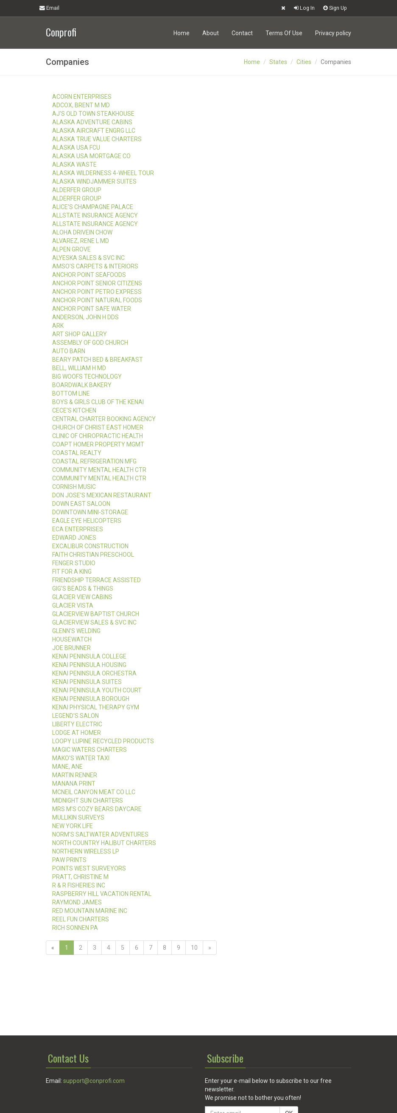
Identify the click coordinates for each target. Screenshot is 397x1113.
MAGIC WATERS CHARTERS (89, 749)
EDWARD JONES (74, 537)
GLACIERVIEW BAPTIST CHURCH (95, 614)
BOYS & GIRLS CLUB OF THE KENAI (98, 402)
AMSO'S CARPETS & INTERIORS (95, 266)
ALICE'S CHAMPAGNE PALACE (92, 207)
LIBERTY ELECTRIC (77, 724)
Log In (304, 8)
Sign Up (335, 8)
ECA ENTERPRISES (77, 529)
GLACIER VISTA (72, 605)
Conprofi (61, 31)
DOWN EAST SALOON (81, 503)
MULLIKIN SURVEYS (78, 817)
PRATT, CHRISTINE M (80, 876)
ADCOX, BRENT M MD (81, 105)
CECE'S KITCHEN (74, 410)
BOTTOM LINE (71, 393)
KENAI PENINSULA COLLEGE (89, 656)
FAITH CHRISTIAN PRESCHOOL (93, 554)
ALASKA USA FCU (76, 147)
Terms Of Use (284, 33)
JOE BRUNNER (71, 647)
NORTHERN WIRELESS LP (85, 851)
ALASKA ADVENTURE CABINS (92, 122)
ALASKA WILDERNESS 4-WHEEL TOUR (103, 173)
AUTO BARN (68, 351)
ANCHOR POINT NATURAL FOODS (97, 300)
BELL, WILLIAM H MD (79, 368)
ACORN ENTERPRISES (82, 96)
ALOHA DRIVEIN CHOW (82, 232)
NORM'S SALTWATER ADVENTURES (100, 834)
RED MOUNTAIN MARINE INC (89, 910)
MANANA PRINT (73, 783)
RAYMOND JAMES (77, 902)
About (210, 33)
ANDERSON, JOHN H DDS (85, 317)
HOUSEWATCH (72, 639)
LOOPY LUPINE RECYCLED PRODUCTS (103, 741)
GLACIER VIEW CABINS (82, 597)
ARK (58, 325)
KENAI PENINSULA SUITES (87, 681)
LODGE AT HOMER (76, 732)
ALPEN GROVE (71, 249)
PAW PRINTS (69, 859)
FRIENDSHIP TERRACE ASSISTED (96, 580)
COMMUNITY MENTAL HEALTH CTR (99, 469)
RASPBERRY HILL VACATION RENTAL (101, 893)
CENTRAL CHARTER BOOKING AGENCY (104, 419)
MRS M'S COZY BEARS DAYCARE (97, 809)
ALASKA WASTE (74, 164)
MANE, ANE (67, 766)
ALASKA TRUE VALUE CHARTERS (97, 139)
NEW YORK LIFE (72, 826)
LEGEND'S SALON (75, 715)
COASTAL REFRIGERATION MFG (94, 461)
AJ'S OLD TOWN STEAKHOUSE (93, 113)
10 (194, 947)
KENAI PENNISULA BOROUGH (90, 698)
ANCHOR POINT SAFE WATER (91, 308)
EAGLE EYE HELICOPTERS (86, 520)
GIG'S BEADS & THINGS (82, 588)
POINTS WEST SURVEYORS (89, 868)
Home (181, 33)
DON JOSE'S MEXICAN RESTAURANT (101, 495)
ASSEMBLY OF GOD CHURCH (90, 342)
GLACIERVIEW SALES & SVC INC (94, 622)
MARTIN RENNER (74, 775)
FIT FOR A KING (72, 571)
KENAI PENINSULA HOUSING (89, 664)
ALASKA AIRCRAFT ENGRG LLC (93, 130)
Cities (303, 62)
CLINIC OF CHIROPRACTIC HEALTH (97, 435)
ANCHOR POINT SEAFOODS (89, 274)
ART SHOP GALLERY (79, 334)
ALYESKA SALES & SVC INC (88, 257)
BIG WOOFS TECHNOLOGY (87, 376)
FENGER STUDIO (73, 563)
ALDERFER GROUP (76, 190)
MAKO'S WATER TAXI (80, 758)
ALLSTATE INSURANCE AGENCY (95, 215)
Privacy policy (333, 33)
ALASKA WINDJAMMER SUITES (94, 181)
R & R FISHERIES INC (78, 885)
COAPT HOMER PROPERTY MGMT (98, 444)
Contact (242, 33)
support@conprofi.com (94, 1080)
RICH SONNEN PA (75, 927)
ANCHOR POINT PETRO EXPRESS (97, 291)
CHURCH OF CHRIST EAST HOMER (97, 427)
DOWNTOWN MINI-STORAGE (90, 512)
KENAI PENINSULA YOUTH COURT (97, 690)
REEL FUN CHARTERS (80, 919)
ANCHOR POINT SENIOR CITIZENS (97, 283)
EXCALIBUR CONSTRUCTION (90, 546)
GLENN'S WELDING (76, 631)
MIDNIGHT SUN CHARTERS (87, 800)
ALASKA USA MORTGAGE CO (91, 156)
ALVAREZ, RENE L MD (80, 240)
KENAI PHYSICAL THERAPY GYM (95, 707)
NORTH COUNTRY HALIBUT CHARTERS (104, 843)
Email (49, 8)
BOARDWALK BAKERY (82, 385)
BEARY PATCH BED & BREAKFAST (97, 359)
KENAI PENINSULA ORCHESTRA (94, 673)
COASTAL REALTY (76, 452)
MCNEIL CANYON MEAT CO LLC (93, 792)
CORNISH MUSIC (74, 486)
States (278, 62)
